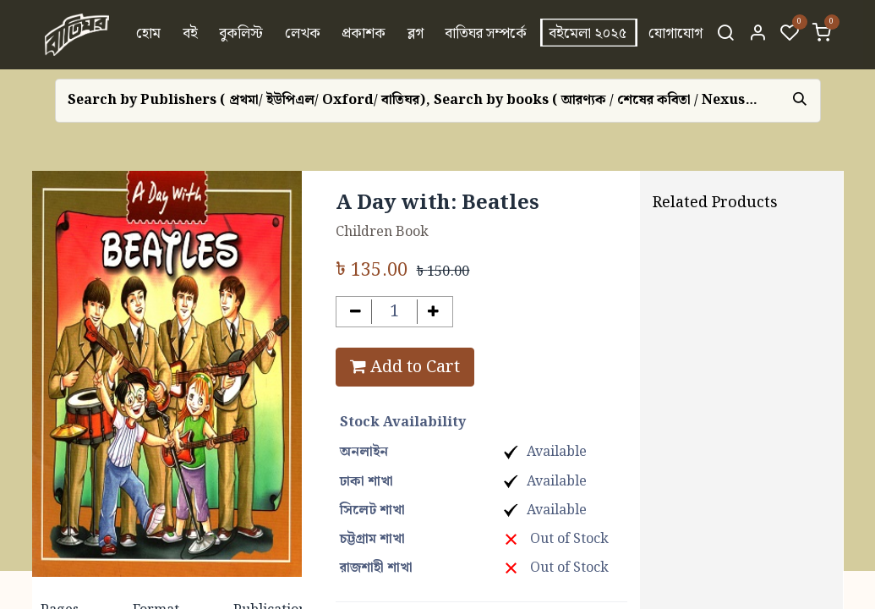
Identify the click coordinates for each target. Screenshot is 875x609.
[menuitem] (148, 34)
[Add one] (433, 311)
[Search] (725, 35)
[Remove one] (355, 311)
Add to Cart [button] (405, 367)
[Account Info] (757, 35)
